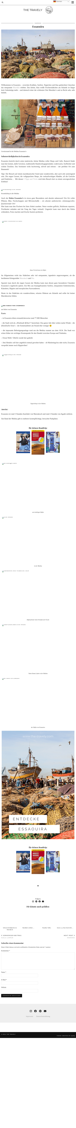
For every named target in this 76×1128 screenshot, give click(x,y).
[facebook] (35, 1011)
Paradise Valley (46, 928)
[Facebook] (40, 901)
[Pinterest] (36, 901)
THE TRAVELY (11, 1034)
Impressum (31, 1016)
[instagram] (31, 1011)
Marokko (38, 23)
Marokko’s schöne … (28, 928)
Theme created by (66, 1035)
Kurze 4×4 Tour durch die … (65, 928)
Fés (32, 278)
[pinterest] (40, 1011)
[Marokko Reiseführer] (53, 443)
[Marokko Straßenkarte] (38, 442)
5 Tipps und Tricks (31, 179)
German (57, 1)
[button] (73, 2)
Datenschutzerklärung (43, 1016)
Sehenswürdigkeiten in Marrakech (10, 928)
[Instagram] (33, 901)
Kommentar (5, 951)
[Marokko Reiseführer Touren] (23, 442)
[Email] (43, 901)
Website (3, 987)
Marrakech (24, 278)
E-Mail (4, 980)
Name (3, 972)
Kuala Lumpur (11, 936)
